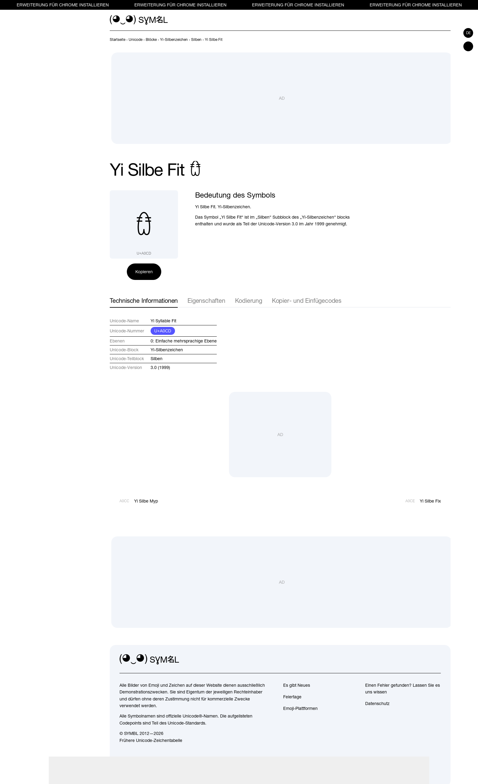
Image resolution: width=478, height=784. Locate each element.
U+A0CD (162, 330)
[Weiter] (447, 39)
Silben (156, 358)
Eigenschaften (206, 300)
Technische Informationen (144, 300)
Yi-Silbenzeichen (167, 349)
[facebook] (436, 659)
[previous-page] (117, 39)
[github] (422, 659)
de (468, 33)
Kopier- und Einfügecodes (306, 300)
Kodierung (248, 300)
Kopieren (144, 271)
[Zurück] (436, 39)
